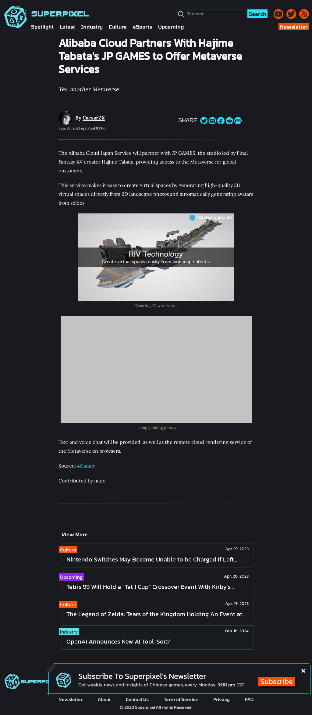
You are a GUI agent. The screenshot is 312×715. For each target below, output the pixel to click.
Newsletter (70, 699)
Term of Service (181, 699)
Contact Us (137, 699)
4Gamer (86, 466)
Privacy (221, 699)
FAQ (249, 699)
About (104, 699)
